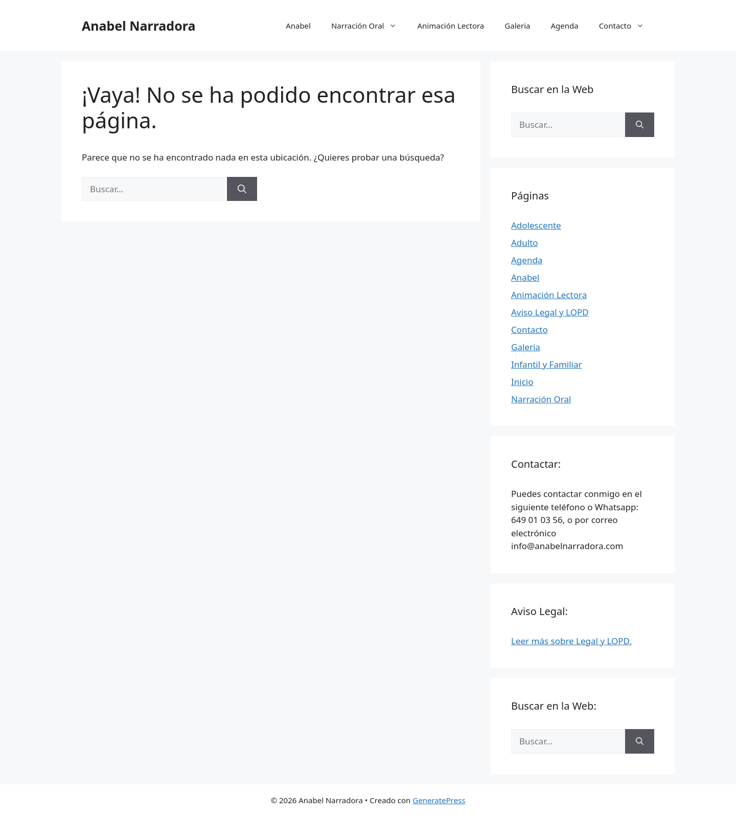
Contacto (626, 25)
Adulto (524, 242)
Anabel (298, 25)
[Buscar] (242, 189)
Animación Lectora (450, 25)
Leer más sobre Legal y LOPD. (571, 641)
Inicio (522, 382)
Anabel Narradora (138, 25)
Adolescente (536, 225)
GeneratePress (438, 800)
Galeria (517, 25)
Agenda (564, 25)
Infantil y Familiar (546, 364)
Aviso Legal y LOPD (550, 312)
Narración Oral (369, 25)
